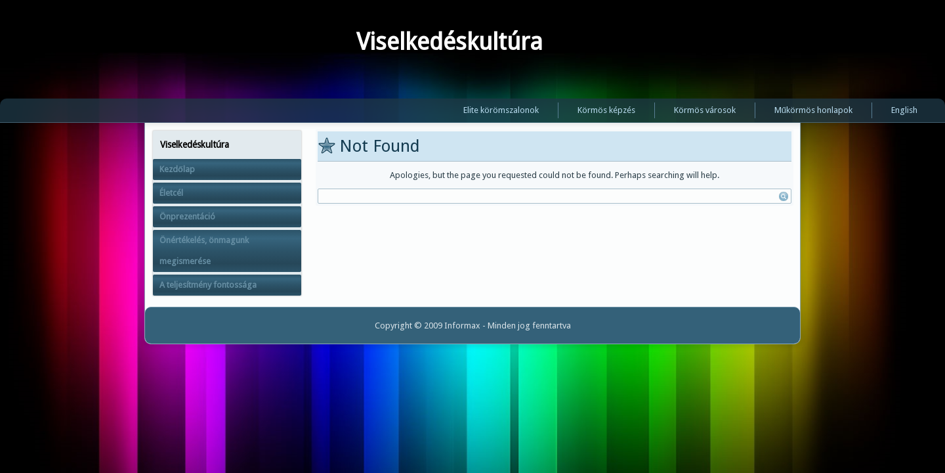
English (904, 110)
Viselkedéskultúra (449, 42)
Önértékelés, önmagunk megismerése (204, 250)
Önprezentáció (187, 216)
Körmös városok (705, 110)
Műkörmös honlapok (813, 110)
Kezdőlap (177, 169)
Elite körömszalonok (501, 110)
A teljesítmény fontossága (208, 285)
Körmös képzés (606, 110)
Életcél (171, 193)
